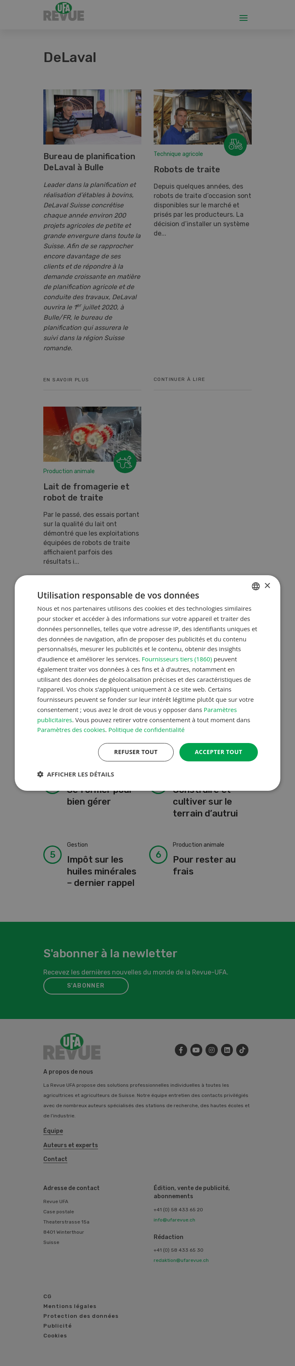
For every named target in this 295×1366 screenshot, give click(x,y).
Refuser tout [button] (136, 752)
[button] (75, 774)
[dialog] (147, 683)
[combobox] (256, 586)
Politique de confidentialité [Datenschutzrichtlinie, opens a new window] (146, 729)
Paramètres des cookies (71, 729)
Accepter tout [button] (218, 752)
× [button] (267, 586)
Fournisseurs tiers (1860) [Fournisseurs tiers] (177, 659)
